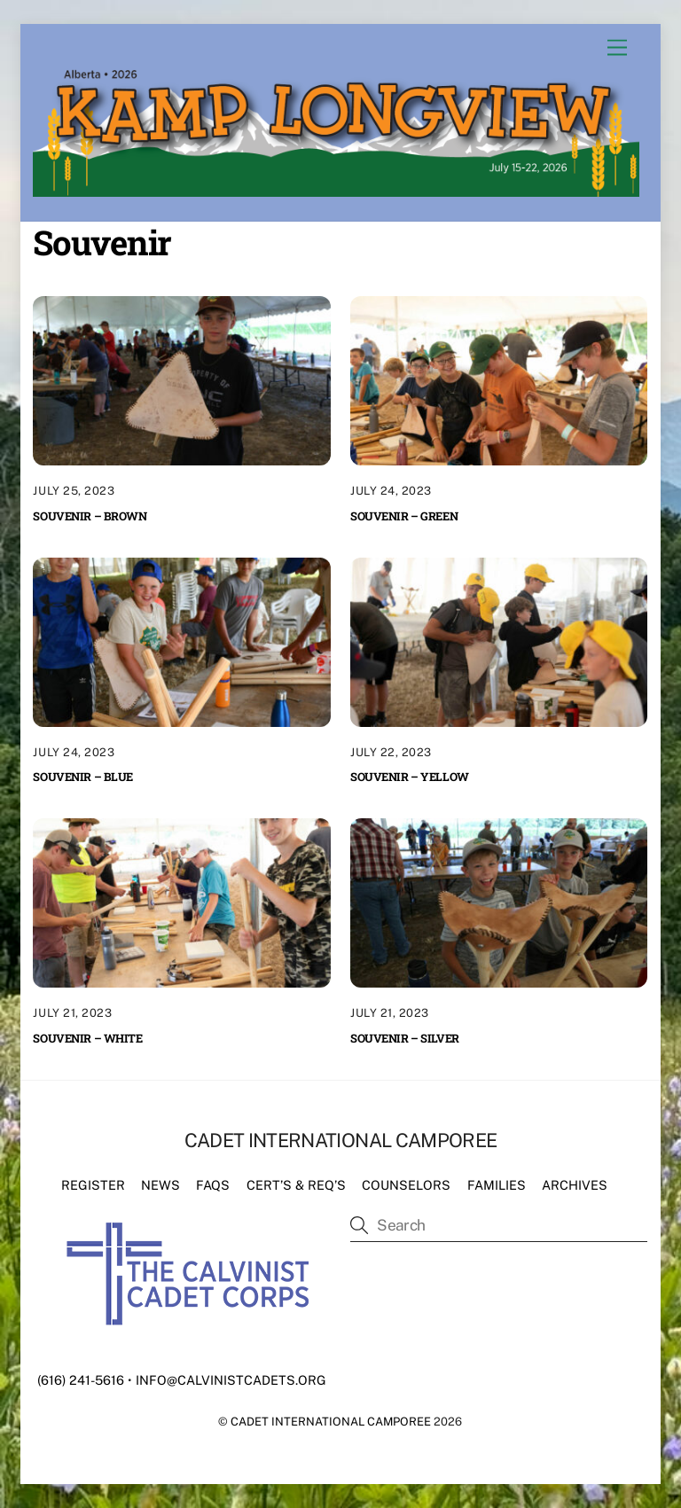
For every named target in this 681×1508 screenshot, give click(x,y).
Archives (574, 1184)
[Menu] (617, 48)
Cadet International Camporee (331, 1421)
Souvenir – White (87, 1038)
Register (93, 1184)
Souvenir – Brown (89, 516)
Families (496, 1184)
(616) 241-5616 (80, 1379)
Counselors (406, 1184)
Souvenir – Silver (404, 1038)
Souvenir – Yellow (409, 777)
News (160, 1184)
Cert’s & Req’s (296, 1184)
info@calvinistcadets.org (231, 1379)
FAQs (213, 1184)
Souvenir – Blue (83, 777)
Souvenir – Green (404, 516)
